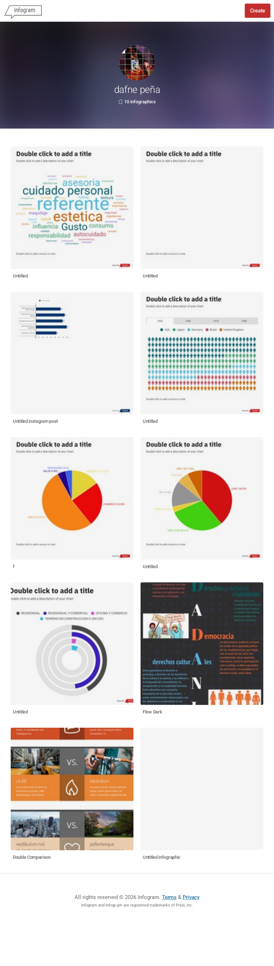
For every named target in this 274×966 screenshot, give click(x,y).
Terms (169, 897)
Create (257, 10)
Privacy (191, 897)
